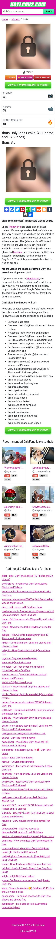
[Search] (22, 11)
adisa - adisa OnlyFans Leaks (17, 757)
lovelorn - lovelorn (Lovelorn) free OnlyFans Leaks (28, 836)
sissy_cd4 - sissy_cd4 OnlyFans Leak (22, 607)
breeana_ (18, 252)
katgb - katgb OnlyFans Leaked (18, 876)
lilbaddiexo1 (32, 278)
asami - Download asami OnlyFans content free (26, 864)
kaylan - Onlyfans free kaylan (17, 682)
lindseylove (15, 226)
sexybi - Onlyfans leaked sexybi (18, 737)
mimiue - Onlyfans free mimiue (18, 761)
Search (48, 11)
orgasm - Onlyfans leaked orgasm (19, 658)
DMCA (32, 931)
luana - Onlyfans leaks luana (16, 662)
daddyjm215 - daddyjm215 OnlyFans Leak (24, 733)
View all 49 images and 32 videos (28, 85)
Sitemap (24, 931)
